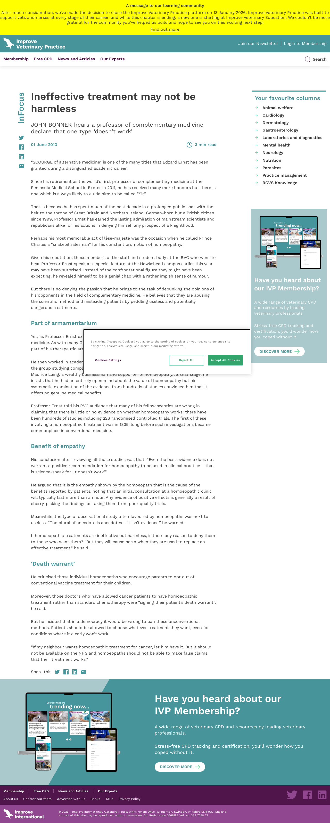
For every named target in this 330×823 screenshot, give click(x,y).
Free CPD (43, 58)
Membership (16, 58)
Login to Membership (305, 43)
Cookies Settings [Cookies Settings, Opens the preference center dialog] (108, 360)
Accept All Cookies (225, 360)
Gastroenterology (280, 130)
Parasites (272, 167)
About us (10, 799)
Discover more (275, 351)
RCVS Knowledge (279, 182)
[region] (167, 351)
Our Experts (112, 58)
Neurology (272, 152)
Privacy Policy (130, 799)
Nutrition (271, 160)
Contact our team (37, 799)
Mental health (276, 145)
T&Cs (109, 799)
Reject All (186, 360)
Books (95, 799)
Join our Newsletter (258, 43)
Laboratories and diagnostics (292, 137)
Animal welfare (277, 107)
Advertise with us (71, 799)
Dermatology (275, 122)
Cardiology (273, 115)
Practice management (284, 175)
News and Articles (76, 58)
